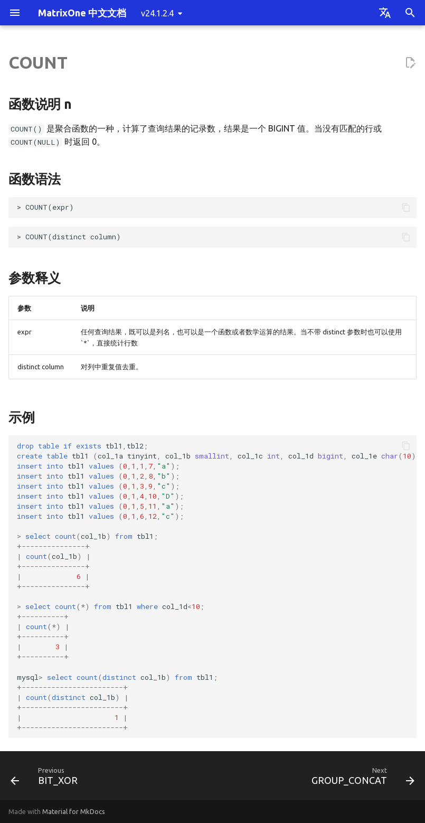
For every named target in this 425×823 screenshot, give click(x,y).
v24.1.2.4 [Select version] (157, 13)
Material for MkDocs (73, 811)
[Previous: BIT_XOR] (46, 778)
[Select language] (384, 12)
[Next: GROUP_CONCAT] (361, 778)
